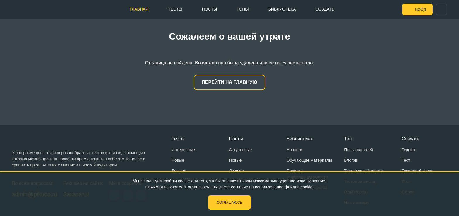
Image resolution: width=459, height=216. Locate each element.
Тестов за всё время (363, 171)
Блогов (350, 160)
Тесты (175, 9)
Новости (294, 149)
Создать (325, 9)
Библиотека (282, 9)
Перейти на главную (229, 82)
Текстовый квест (417, 171)
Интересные (183, 149)
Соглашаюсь (229, 202)
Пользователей (358, 149)
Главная (139, 9)
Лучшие (179, 171)
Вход (420, 9)
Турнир (408, 149)
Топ (348, 138)
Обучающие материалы (309, 160)
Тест (406, 160)
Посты (209, 9)
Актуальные (240, 149)
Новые (178, 160)
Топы (243, 9)
